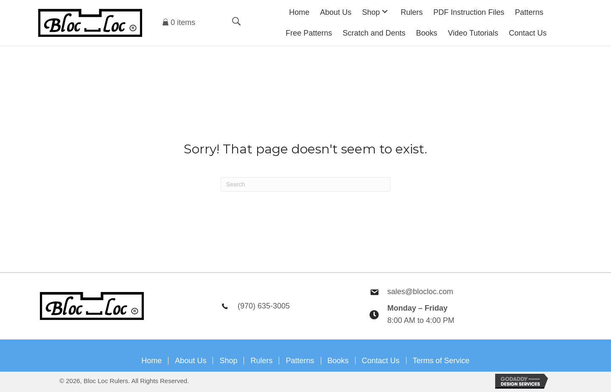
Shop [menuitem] (228, 360)
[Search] (305, 184)
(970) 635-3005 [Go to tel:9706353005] (264, 306)
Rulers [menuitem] (261, 360)
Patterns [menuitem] (300, 360)
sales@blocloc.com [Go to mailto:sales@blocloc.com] (420, 291)
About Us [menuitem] (190, 360)
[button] (385, 11)
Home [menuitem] (151, 360)
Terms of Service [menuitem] (441, 360)
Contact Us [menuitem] (381, 360)
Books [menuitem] (338, 360)
